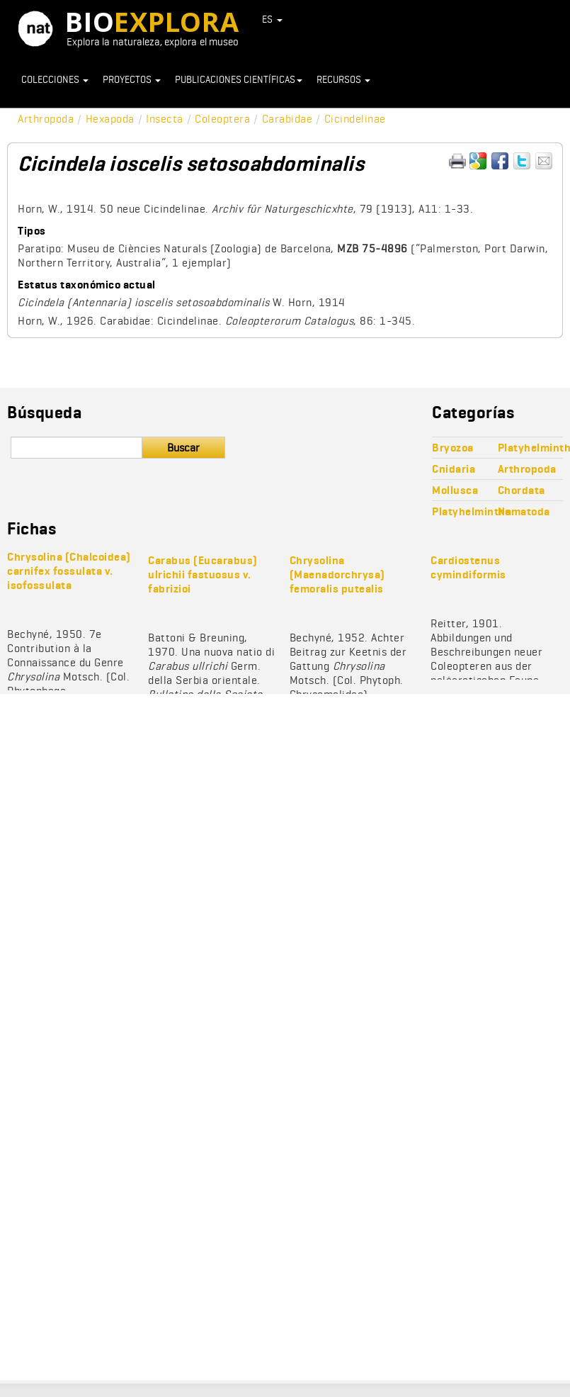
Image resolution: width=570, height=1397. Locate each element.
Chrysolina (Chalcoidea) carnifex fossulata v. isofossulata (69, 571)
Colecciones (55, 79)
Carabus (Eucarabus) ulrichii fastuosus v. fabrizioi (203, 574)
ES (272, 19)
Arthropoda (46, 118)
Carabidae (287, 118)
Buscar (183, 447)
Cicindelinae (355, 118)
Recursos (343, 79)
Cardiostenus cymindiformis (468, 567)
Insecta (164, 118)
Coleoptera (222, 118)
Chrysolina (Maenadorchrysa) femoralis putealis (337, 574)
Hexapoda (110, 118)
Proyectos (132, 79)
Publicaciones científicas (238, 79)
